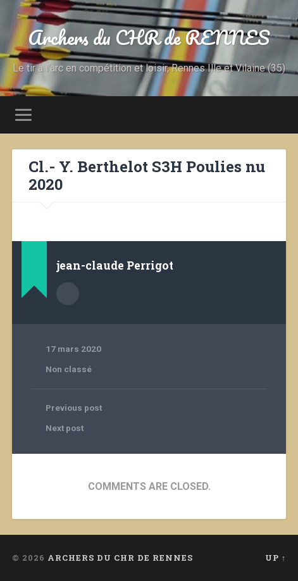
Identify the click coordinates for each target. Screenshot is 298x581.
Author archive (67, 293)
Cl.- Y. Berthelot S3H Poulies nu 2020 (146, 175)
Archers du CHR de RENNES (149, 37)
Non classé (69, 369)
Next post (65, 428)
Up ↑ (275, 558)
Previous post (74, 408)
